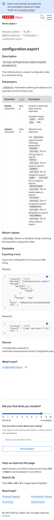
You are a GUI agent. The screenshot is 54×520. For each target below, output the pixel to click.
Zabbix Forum (38, 501)
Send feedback (27, 449)
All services (7, 501)
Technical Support (11, 496)
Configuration (30, 35)
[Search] (42, 17)
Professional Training (41, 496)
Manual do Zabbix (11, 31)
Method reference (11, 35)
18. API (26, 31)
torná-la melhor (27, 10)
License (6, 515)
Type (21, 98)
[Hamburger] (49, 17)
